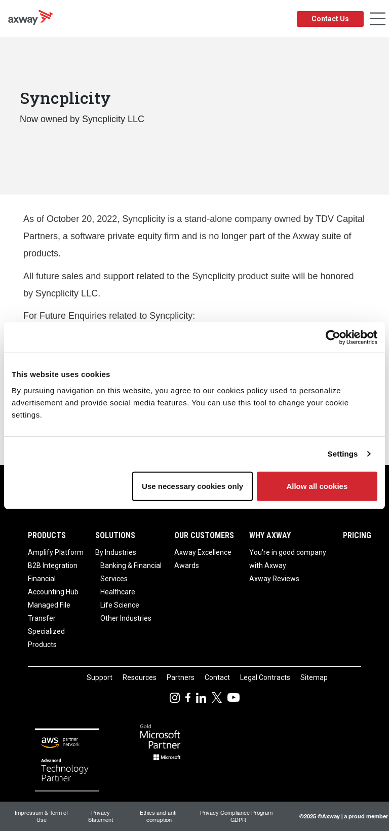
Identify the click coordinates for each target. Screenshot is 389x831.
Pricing (357, 535)
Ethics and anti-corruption (159, 816)
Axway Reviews (274, 579)
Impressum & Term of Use (41, 816)
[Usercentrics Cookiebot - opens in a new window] (333, 337)
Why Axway (270, 535)
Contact (217, 677)
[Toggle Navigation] (377, 19)
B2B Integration (52, 565)
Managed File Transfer (49, 611)
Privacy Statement (100, 816)
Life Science (119, 605)
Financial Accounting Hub (53, 585)
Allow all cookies (316, 485)
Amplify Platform (56, 552)
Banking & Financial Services (131, 572)
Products (47, 535)
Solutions (115, 535)
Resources (140, 677)
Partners (180, 677)
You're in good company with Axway (287, 559)
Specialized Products (46, 638)
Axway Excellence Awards (202, 559)
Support (99, 677)
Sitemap (314, 677)
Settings (343, 453)
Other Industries (125, 618)
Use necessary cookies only (192, 485)
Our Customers (204, 535)
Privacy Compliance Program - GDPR (238, 816)
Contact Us (330, 19)
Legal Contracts (265, 677)
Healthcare (117, 592)
